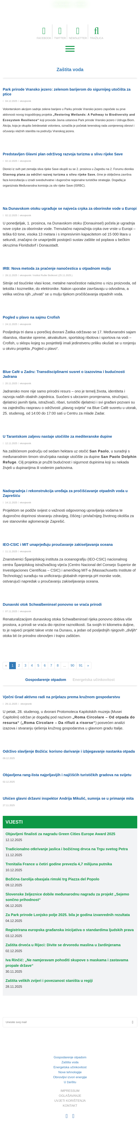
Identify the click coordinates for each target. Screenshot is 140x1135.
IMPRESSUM (70, 1091)
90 (72, 666)
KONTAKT (80, 4)
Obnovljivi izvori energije (70, 1077)
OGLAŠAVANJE (62, 4)
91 (81, 666)
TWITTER (59, 33)
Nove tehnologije (70, 1072)
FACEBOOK (43, 33)
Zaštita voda (70, 69)
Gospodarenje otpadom (45, 680)
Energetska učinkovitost (94, 680)
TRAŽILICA (98, 33)
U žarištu (70, 1082)
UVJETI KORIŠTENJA (70, 1101)
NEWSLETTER (78, 33)
